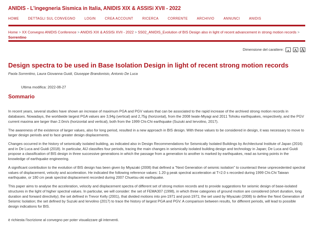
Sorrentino (17, 37)
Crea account (119, 18)
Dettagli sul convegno (51, 18)
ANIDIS (255, 18)
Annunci (232, 18)
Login (90, 18)
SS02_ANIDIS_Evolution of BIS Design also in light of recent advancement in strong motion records (217, 32)
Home (13, 18)
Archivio (205, 18)
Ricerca (150, 18)
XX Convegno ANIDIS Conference (49, 32)
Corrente (178, 18)
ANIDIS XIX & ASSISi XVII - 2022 (107, 32)
